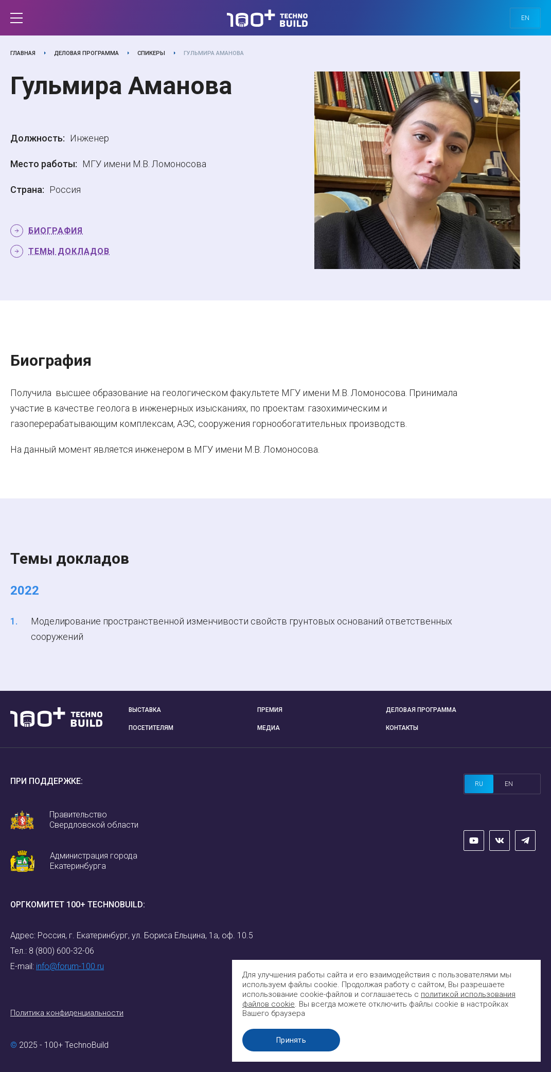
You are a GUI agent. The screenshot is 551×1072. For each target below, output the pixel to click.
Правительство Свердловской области (93, 820)
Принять (291, 1040)
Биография (55, 231)
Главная (22, 53)
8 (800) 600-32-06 (61, 951)
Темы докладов (69, 251)
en (525, 18)
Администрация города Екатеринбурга (93, 861)
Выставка (145, 709)
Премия (269, 709)
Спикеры (151, 53)
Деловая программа (86, 53)
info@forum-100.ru (70, 966)
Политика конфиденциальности (66, 1012)
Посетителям (151, 727)
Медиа (268, 727)
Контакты (402, 727)
